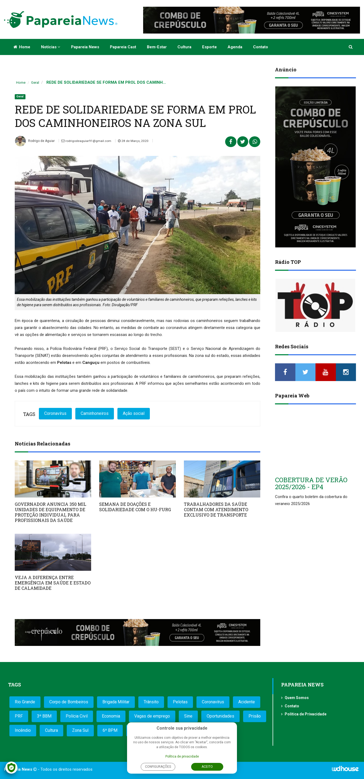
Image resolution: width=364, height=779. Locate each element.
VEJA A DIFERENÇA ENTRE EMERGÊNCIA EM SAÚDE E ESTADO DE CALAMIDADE (53, 583)
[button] (351, 47)
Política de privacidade (182, 756)
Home (21, 47)
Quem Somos (297, 698)
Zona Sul (80, 730)
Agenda (235, 47)
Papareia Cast (123, 47)
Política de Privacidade (305, 714)
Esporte (209, 47)
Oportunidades (220, 716)
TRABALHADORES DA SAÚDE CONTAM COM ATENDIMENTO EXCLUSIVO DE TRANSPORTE (216, 509)
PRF (19, 716)
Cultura (184, 47)
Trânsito (151, 701)
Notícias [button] (50, 47)
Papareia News (85, 47)
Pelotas (180, 701)
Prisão (254, 716)
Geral (35, 83)
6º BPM (110, 730)
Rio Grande (25, 701)
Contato (260, 47)
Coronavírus (55, 413)
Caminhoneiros (95, 413)
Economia (111, 716)
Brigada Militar (115, 701)
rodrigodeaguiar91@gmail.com (86, 141)
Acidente (246, 701)
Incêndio (23, 730)
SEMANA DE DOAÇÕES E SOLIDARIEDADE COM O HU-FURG (135, 506)
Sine (188, 716)
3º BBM (44, 716)
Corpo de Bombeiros (68, 701)
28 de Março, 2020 (134, 141)
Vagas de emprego (152, 716)
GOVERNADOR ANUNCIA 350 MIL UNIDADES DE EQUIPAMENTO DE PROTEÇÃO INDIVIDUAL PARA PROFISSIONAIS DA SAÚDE (50, 512)
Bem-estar (157, 47)
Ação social (133, 413)
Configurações (158, 767)
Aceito (207, 767)
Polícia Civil (77, 716)
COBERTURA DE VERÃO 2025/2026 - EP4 (311, 483)
